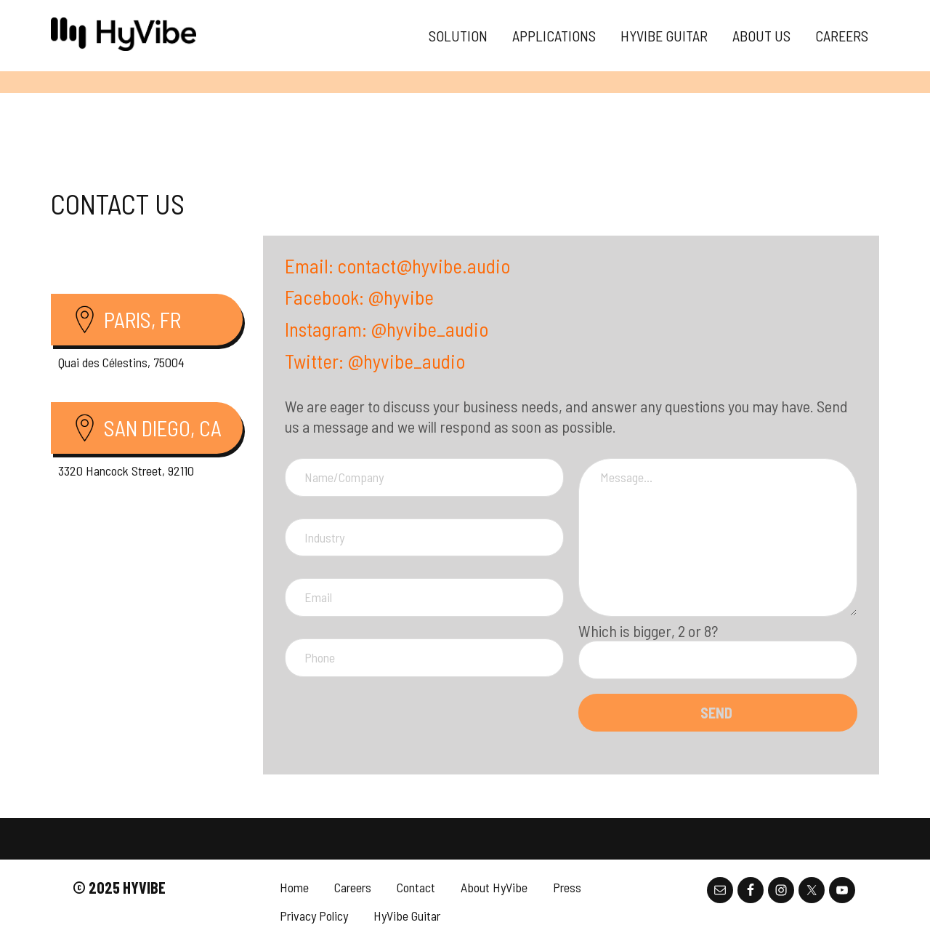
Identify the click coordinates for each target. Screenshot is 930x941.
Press (567, 887)
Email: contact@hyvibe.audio (397, 265)
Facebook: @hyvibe (359, 296)
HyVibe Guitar (406, 916)
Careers (352, 887)
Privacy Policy (314, 916)
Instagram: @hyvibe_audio (386, 328)
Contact (416, 887)
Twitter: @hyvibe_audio (375, 360)
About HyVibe (494, 887)
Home (294, 887)
